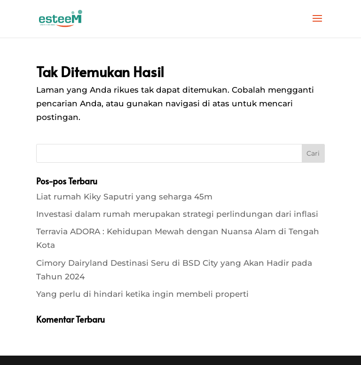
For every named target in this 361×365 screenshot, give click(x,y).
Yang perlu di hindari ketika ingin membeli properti (142, 294)
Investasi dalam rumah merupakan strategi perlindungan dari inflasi (177, 214)
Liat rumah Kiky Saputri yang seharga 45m (124, 196)
